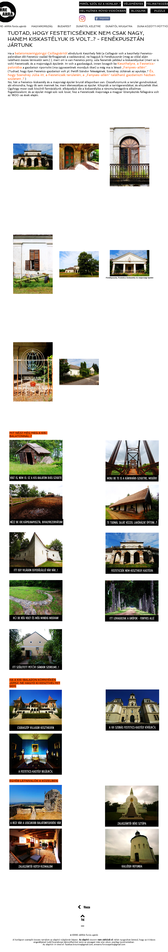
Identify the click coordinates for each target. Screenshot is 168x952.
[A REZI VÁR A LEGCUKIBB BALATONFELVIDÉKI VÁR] (35, 823)
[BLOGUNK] (138, 11)
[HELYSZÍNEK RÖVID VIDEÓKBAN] (102, 11)
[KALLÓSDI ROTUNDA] (132, 866)
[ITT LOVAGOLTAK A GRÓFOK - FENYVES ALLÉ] (132, 618)
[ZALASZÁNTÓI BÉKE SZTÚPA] (132, 823)
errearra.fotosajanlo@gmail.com (109, 944)
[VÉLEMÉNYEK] (133, 4)
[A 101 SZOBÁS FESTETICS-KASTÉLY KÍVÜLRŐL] (132, 727)
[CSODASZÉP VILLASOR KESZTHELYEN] (35, 728)
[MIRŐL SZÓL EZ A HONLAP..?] (100, 4)
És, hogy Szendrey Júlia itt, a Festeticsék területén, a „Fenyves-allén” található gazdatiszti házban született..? (81, 75)
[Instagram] (82, 18)
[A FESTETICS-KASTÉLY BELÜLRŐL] (35, 771)
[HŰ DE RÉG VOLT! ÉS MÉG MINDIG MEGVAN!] (35, 618)
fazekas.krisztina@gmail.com (79, 944)
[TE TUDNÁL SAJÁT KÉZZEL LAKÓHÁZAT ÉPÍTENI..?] (132, 522)
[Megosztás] (102, 18)
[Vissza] (86, 907)
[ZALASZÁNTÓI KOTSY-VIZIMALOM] (35, 866)
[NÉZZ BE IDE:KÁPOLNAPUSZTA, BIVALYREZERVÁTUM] (36, 522)
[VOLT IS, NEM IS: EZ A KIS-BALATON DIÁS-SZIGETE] (35, 478)
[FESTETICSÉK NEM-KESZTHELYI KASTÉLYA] (132, 570)
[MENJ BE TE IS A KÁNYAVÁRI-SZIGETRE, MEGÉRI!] (132, 478)
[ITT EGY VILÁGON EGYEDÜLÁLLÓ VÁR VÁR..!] (35, 570)
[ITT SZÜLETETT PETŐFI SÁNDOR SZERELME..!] (35, 667)
